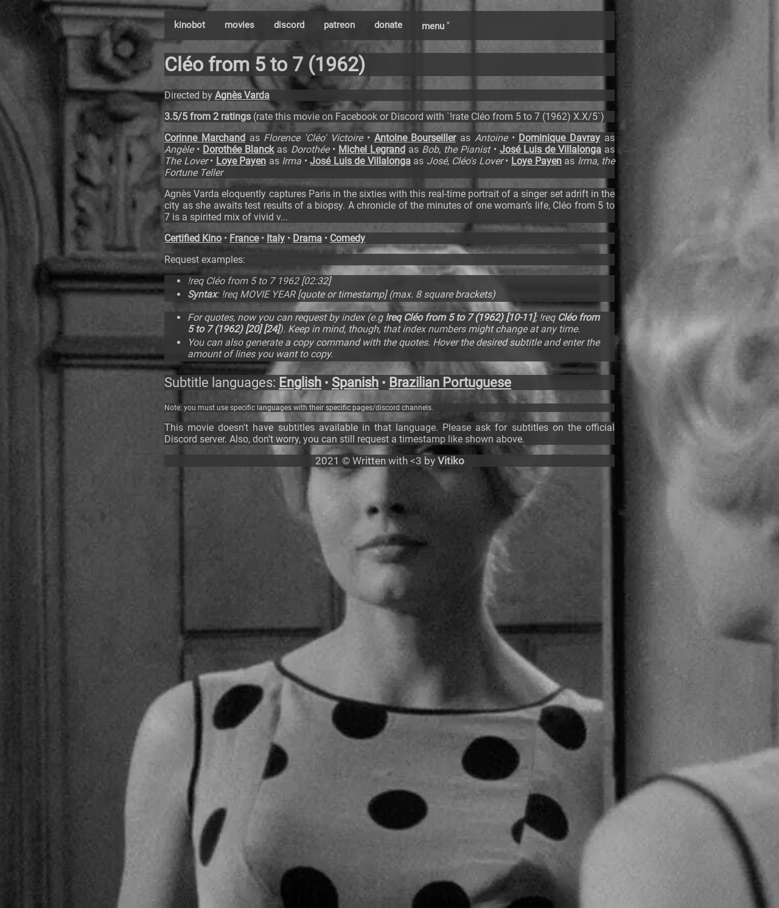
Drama (307, 238)
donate (388, 24)
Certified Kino (193, 238)
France (244, 238)
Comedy (347, 238)
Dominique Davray (559, 138)
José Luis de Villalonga (550, 149)
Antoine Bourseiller (415, 138)
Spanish (355, 382)
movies (239, 24)
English (300, 382)
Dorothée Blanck (238, 149)
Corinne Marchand (204, 138)
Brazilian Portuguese (450, 382)
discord (289, 24)
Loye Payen (241, 161)
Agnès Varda (242, 95)
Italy (276, 238)
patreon (339, 24)
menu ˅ (435, 26)
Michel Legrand (371, 149)
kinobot (189, 24)
